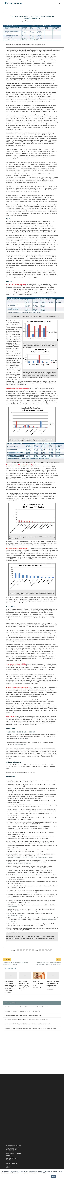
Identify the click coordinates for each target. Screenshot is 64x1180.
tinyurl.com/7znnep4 (20, 744)
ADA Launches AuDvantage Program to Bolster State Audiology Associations (23, 1015)
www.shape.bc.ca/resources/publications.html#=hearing (39, 843)
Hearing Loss (31, 21)
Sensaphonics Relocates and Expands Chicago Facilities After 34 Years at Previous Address (26, 1019)
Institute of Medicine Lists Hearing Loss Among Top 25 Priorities (24, 985)
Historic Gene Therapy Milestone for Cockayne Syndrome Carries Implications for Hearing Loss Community (30, 1028)
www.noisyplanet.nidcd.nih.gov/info (31, 911)
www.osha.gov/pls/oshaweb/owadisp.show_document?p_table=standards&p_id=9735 (30, 857)
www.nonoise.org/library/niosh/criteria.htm (19, 863)
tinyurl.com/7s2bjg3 (23, 738)
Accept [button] (53, 1176)
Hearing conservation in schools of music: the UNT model (29, 874)
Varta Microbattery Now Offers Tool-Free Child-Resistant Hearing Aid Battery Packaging (26, 1007)
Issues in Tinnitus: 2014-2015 (38, 983)
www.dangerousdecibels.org (15, 915)
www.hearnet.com (12, 906)
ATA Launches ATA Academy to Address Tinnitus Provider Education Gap (22, 1011)
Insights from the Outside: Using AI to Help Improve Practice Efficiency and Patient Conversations (28, 1024)
